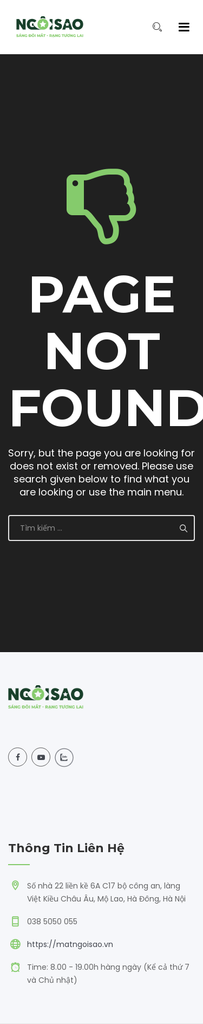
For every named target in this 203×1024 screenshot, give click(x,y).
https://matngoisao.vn (70, 944)
